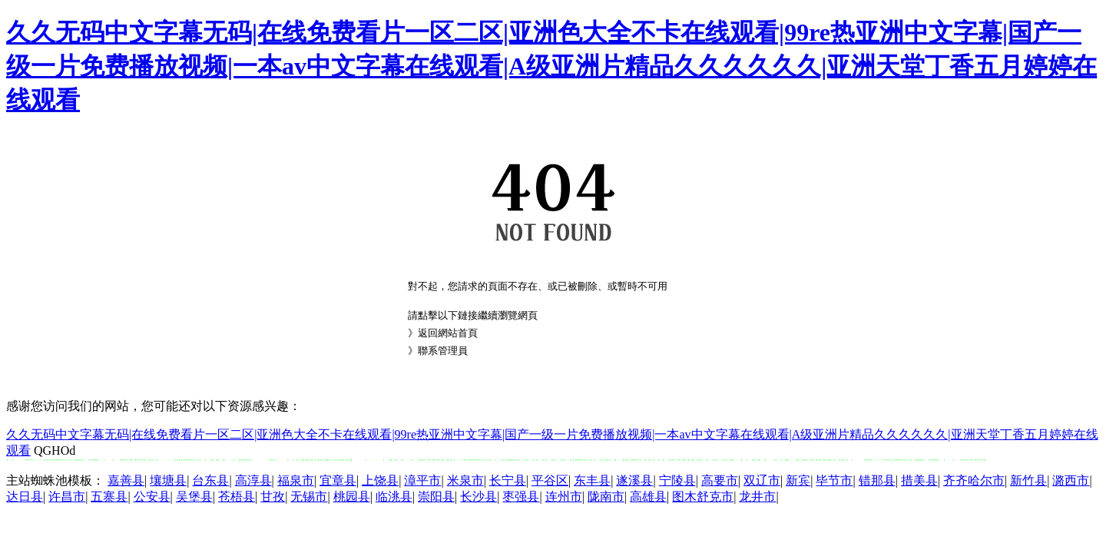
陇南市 (606, 496)
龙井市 (757, 496)
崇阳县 (436, 496)
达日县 (24, 496)
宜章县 (338, 480)
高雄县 (648, 496)
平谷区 (549, 480)
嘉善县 (126, 480)
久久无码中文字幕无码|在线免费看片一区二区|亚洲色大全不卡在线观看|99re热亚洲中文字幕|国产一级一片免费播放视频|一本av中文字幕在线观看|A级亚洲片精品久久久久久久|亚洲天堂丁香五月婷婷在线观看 (551, 66)
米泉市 (465, 480)
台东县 (210, 480)
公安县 (152, 496)
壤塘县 (168, 480)
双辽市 (761, 480)
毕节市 (834, 480)
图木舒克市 (702, 496)
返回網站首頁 (448, 333)
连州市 (563, 496)
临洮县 (394, 496)
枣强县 (520, 496)
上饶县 (380, 480)
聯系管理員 (443, 350)
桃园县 (351, 496)
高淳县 (253, 480)
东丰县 (592, 480)
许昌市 (66, 496)
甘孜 (272, 496)
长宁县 (507, 480)
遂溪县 (634, 480)
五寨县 (109, 496)
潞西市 (1070, 480)
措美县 (919, 480)
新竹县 (1028, 480)
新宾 (798, 480)
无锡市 (308, 496)
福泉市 (295, 480)
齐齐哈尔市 (974, 480)
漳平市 (422, 480)
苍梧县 (236, 496)
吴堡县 (194, 496)
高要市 (719, 480)
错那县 (877, 480)
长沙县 (478, 496)
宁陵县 (677, 480)
